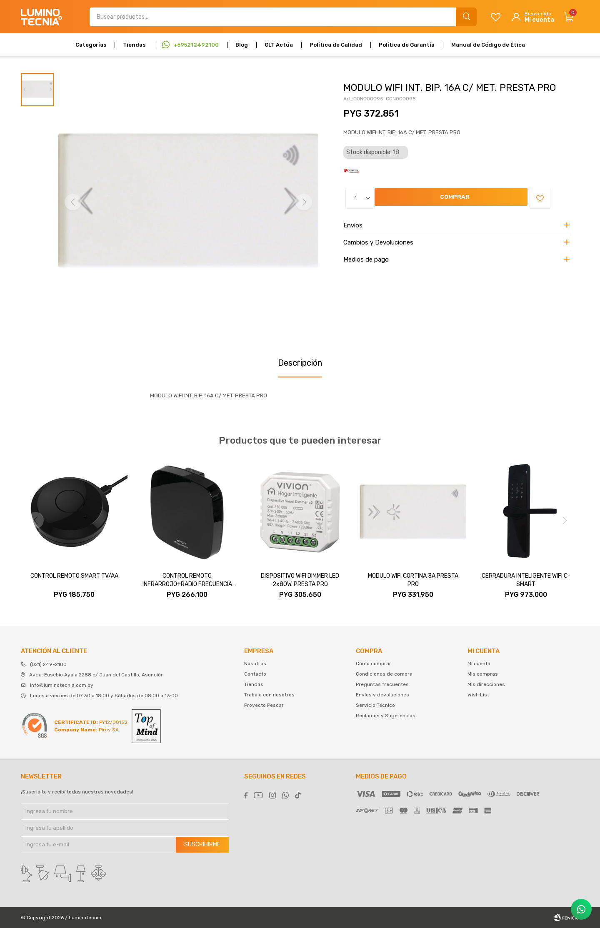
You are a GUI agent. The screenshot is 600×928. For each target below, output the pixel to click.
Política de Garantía (407, 45)
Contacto (255, 674)
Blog (241, 45)
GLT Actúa (279, 45)
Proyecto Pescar (264, 705)
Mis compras (483, 674)
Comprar (396, 198)
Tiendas (134, 45)
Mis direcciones (486, 684)
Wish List (478, 695)
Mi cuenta (479, 663)
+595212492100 (196, 45)
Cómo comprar (373, 663)
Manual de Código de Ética (488, 45)
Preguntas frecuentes (382, 684)
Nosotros (255, 663)
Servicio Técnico (375, 705)
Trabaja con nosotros (269, 695)
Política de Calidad (336, 45)
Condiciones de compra (384, 674)
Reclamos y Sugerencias (385, 715)
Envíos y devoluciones (382, 695)
